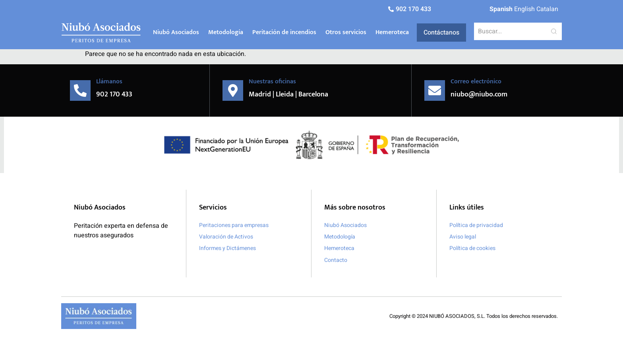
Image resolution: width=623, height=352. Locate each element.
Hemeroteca (392, 32)
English (524, 9)
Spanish (501, 9)
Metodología (225, 32)
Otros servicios (345, 32)
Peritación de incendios (284, 32)
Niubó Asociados (176, 32)
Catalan (547, 9)
